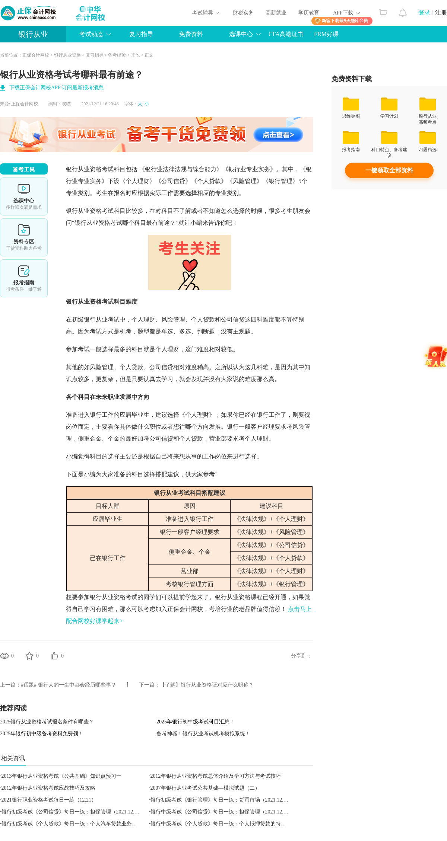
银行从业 (33, 34)
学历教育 (308, 13)
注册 (441, 12)
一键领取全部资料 (389, 170)
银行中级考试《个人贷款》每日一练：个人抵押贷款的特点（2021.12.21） (235, 823)
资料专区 (23, 237)
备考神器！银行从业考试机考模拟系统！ (203, 733)
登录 (424, 12)
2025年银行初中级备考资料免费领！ (41, 733)
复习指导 (141, 34)
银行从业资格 (67, 55)
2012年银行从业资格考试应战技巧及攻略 (48, 788)
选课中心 (241, 34)
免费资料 (191, 34)
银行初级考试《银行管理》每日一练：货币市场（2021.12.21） (222, 800)
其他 (135, 55)
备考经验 (117, 55)
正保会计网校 (35, 55)
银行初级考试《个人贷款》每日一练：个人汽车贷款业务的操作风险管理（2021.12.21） (101, 823)
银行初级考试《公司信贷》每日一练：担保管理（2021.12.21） (73, 812)
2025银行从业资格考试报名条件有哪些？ (47, 722)
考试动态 (91, 34)
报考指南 (23, 278)
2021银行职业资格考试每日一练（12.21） (49, 800)
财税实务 (243, 13)
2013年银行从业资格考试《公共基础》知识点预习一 (61, 776)
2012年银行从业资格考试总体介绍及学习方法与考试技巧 (215, 776)
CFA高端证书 (286, 34)
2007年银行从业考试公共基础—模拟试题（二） (205, 788)
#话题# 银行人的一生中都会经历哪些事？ (68, 685)
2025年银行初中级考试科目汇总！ (195, 722)
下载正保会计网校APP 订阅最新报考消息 (56, 87)
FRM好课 (326, 34)
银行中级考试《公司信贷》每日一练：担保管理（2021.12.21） (222, 812)
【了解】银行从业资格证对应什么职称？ (207, 685)
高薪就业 (276, 13)
